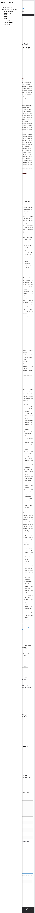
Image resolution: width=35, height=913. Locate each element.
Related (8, 24)
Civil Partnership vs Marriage (11, 9)
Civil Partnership (8, 7)
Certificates (9, 17)
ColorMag (29, 909)
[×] (20, 2)
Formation (9, 15)
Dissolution (9, 23)
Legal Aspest (9, 11)
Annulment (9, 19)
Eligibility (8, 13)
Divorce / (8, 21)
